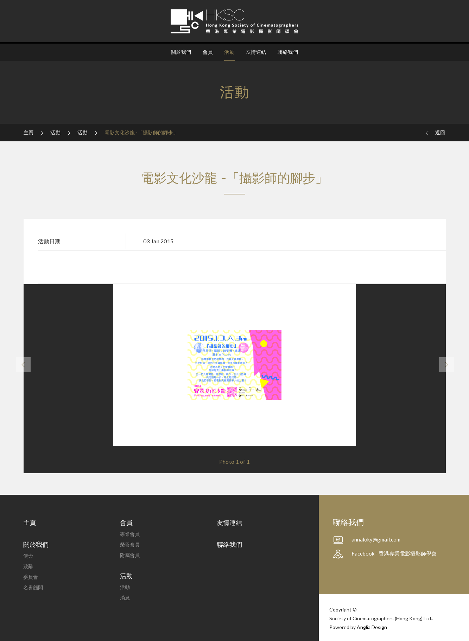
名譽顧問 (33, 587)
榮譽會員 (130, 544)
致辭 (28, 566)
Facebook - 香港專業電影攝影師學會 (394, 553)
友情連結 (256, 52)
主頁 (29, 132)
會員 (208, 52)
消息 (125, 598)
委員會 (30, 577)
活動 (229, 52)
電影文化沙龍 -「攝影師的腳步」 (141, 132)
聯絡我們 (288, 52)
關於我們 (181, 52)
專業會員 (130, 534)
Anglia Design (372, 627)
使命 (28, 556)
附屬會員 (130, 555)
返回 (435, 132)
